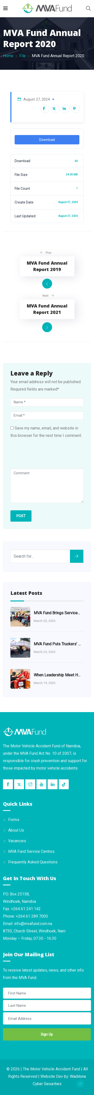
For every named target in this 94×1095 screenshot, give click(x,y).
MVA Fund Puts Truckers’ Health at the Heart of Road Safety (57, 644)
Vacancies (17, 840)
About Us (16, 830)
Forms (13, 819)
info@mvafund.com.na (33, 923)
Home (8, 55)
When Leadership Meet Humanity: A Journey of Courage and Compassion (57, 675)
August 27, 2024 (36, 99)
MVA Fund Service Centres (31, 851)
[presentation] (48, 456)
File (22, 55)
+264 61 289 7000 (32, 916)
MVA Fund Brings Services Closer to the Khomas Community (57, 613)
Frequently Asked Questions (33, 862)
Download (47, 140)
